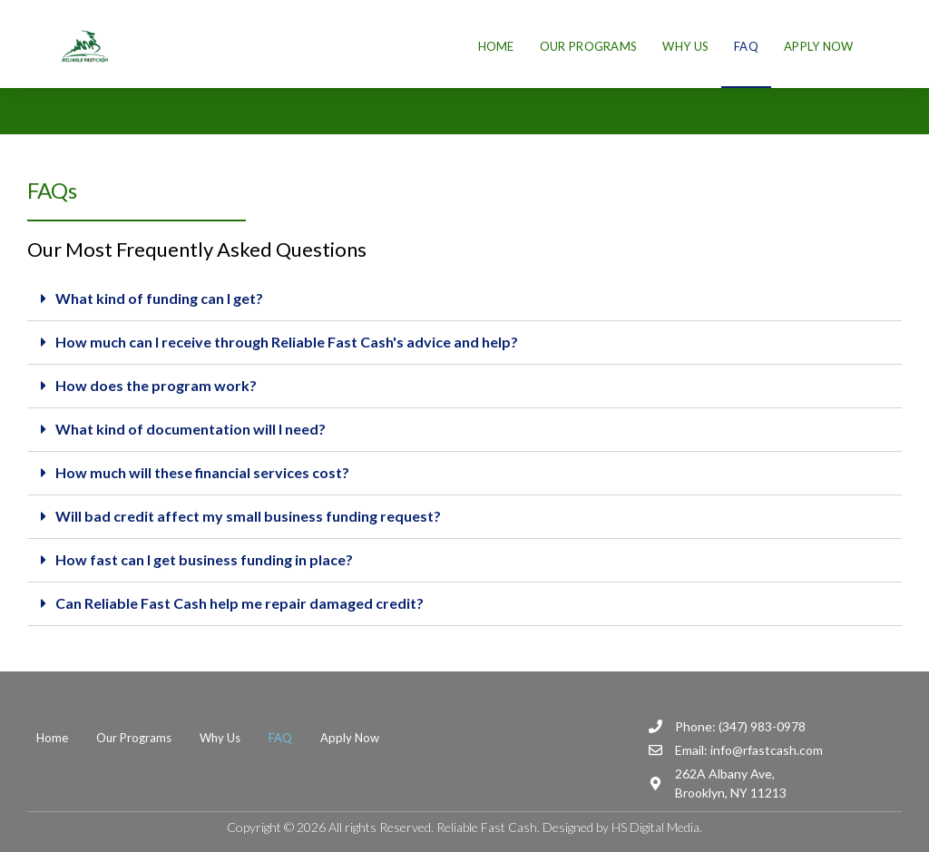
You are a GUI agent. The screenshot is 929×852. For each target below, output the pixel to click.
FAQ (746, 46)
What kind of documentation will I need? (190, 428)
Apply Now (819, 46)
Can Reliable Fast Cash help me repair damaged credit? (239, 603)
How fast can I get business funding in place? (204, 559)
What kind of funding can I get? (159, 298)
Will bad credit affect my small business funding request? (248, 515)
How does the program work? (156, 385)
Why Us (685, 46)
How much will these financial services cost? (202, 472)
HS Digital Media (655, 827)
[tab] (464, 299)
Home (496, 46)
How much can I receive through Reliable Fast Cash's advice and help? (286, 341)
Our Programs (589, 46)
